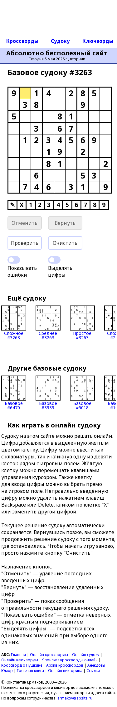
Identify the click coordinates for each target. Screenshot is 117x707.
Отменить (24, 223)
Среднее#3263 (48, 323)
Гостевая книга (30, 670)
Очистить (65, 243)
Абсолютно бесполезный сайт (57, 53)
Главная (18, 654)
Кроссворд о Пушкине (21, 665)
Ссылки (93, 670)
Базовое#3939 (48, 393)
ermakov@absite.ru (74, 698)
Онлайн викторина (65, 670)
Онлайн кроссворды (49, 654)
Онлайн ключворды (19, 660)
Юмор (7, 670)
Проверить (24, 243)
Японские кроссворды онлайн (70, 660)
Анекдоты (96, 665)
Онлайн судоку (85, 654)
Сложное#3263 (13, 323)
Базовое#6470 (13, 393)
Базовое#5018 (82, 393)
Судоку (60, 41)
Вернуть (65, 223)
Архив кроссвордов (64, 665)
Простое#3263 (82, 323)
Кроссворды (22, 41)
